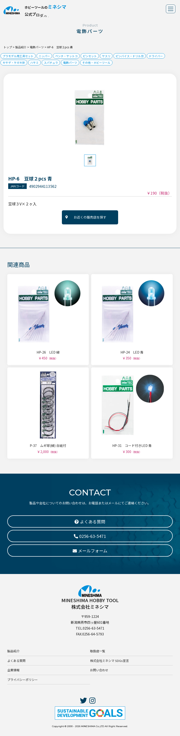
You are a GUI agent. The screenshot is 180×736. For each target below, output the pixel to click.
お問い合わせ (99, 670)
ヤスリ (106, 56)
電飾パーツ (70, 62)
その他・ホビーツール (96, 62)
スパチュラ (51, 62)
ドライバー (156, 56)
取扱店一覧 (97, 651)
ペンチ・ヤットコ (66, 56)
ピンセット (90, 56)
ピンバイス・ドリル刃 (130, 56)
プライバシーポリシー (22, 679)
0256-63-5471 (90, 536)
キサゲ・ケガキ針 (14, 62)
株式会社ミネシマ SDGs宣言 (109, 660)
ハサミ (34, 62)
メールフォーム (90, 550)
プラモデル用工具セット (18, 56)
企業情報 (13, 670)
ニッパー (44, 56)
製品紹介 (13, 651)
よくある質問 (16, 660)
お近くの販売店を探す (90, 217)
